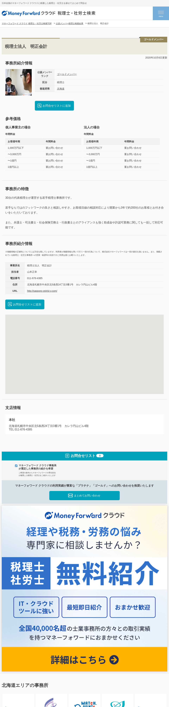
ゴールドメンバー (67, 74)
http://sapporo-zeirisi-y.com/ (42, 290)
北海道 (60, 88)
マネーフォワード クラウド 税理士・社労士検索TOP (27, 23)
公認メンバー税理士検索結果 (69, 23)
